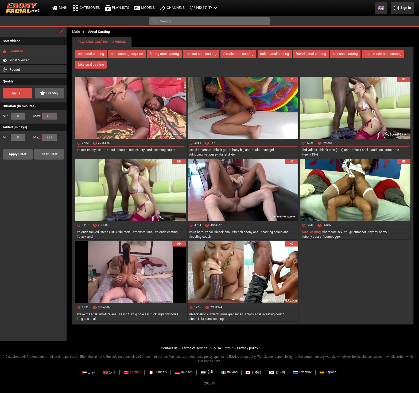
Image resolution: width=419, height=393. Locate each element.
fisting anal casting (164, 54)
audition (377, 150)
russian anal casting (201, 54)
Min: (14, 116)
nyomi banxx (378, 232)
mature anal (108, 314)
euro (102, 150)
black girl (220, 150)
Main (76, 32)
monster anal (144, 232)
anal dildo (228, 154)
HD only (49, 93)
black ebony (87, 150)
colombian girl (264, 150)
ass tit (125, 314)
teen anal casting (91, 54)
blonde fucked (89, 232)
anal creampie (201, 150)
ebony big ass (240, 150)
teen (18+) (310, 154)
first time (392, 150)
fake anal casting (91, 64)
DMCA (216, 348)
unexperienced (232, 314)
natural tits (126, 150)
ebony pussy (312, 237)
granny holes (169, 314)
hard (112, 150)
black (215, 314)
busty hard (144, 150)
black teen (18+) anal (335, 150)
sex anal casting (345, 54)
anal (210, 232)
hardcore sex (333, 232)
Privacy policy (247, 348)
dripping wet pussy (204, 154)
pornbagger (332, 237)
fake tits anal (88, 314)
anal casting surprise (127, 54)
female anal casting (238, 54)
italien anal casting (274, 54)
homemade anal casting (383, 54)
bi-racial (125, 232)
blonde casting (167, 232)
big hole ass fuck (145, 314)
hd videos (310, 150)
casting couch (165, 150)
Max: (45, 116)
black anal (361, 150)
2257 (229, 348)
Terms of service (194, 348)
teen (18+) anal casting (207, 319)
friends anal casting (311, 54)
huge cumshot (356, 232)
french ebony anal (246, 232)
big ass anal (87, 319)
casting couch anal (275, 232)
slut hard (197, 232)
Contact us (169, 348)
